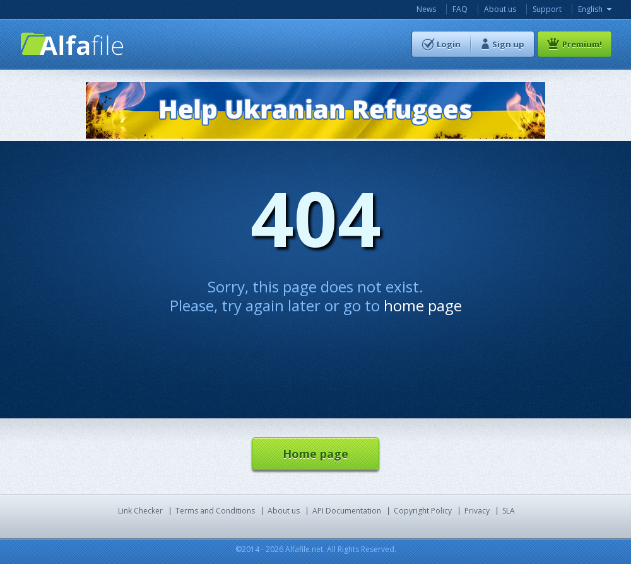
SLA (508, 510)
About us (500, 9)
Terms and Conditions (215, 510)
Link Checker (140, 510)
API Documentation (346, 510)
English (590, 9)
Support (547, 9)
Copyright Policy (423, 510)
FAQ (460, 9)
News (426, 9)
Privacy (477, 510)
